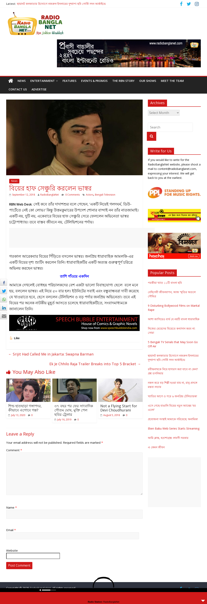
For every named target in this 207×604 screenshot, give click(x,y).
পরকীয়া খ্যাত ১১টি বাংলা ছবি (165, 283)
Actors (89, 194)
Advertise (39, 89)
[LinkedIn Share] (3, 307)
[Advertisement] (82, 238)
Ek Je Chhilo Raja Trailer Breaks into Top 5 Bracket (95, 363)
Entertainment (42, 81)
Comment (14, 450)
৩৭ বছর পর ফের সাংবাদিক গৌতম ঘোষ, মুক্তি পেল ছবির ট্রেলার (73, 410)
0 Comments (71, 194)
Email (11, 530)
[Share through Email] (3, 315)
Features (69, 81)
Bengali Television (105, 194)
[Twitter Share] (3, 290)
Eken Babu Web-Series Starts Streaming (173, 428)
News (22, 81)
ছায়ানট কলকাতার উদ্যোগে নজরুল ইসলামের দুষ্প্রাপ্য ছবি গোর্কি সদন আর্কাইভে (61, 4)
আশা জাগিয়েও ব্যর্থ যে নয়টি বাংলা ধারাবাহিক (173, 319)
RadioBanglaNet (49, 194)
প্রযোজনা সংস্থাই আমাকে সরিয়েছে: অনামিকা (173, 419)
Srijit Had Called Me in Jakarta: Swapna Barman (51, 354)
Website (12, 550)
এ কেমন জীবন (156, 447)
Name (11, 507)
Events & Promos (94, 81)
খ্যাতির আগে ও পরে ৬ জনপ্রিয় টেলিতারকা (172, 396)
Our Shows (147, 81)
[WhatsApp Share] (3, 299)
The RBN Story (123, 81)
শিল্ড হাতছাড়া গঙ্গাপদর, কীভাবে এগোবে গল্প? (25, 408)
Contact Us (18, 89)
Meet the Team (172, 81)
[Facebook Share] (3, 282)
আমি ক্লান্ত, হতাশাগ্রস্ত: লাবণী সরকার (168, 438)
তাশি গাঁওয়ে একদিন (74, 276)
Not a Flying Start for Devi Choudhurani (118, 408)
